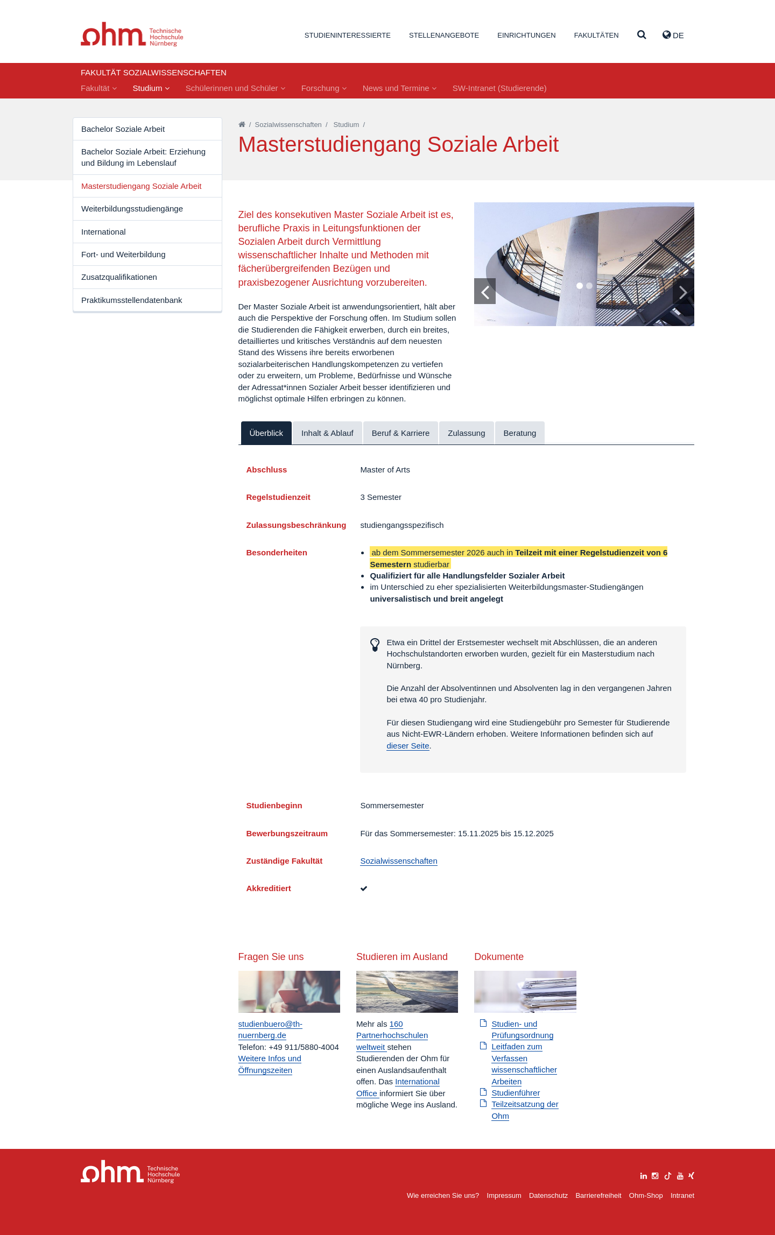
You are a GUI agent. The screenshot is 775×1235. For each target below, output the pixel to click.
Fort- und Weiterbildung (123, 254)
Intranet (682, 1195)
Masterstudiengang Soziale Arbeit (141, 185)
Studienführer (515, 1092)
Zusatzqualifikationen (119, 276)
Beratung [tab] (520, 432)
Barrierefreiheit (598, 1195)
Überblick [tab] (267, 432)
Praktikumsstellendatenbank (131, 300)
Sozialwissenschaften (288, 125)
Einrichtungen (526, 35)
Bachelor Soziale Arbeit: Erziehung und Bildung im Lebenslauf (143, 157)
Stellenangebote (444, 35)
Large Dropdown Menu (130, 1172)
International (103, 231)
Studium (151, 88)
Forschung (324, 88)
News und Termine (399, 88)
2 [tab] (589, 286)
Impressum (504, 1195)
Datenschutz (548, 1195)
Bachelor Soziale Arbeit (123, 128)
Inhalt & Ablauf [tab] (327, 432)
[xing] (691, 1174)
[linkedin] (643, 1174)
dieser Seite (407, 745)
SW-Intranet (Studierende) (500, 88)
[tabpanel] (584, 264)
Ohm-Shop (646, 1195)
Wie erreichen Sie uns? (443, 1195)
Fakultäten (596, 35)
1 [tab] (579, 286)
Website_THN (132, 34)
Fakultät (99, 88)
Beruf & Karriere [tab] (401, 432)
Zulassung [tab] (466, 432)
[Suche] (641, 35)
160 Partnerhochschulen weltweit (392, 1035)
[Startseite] (241, 125)
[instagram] (655, 1174)
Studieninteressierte (348, 35)
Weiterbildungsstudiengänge (132, 208)
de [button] (673, 35)
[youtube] (680, 1174)
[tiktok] (668, 1174)
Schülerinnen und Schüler (235, 88)
